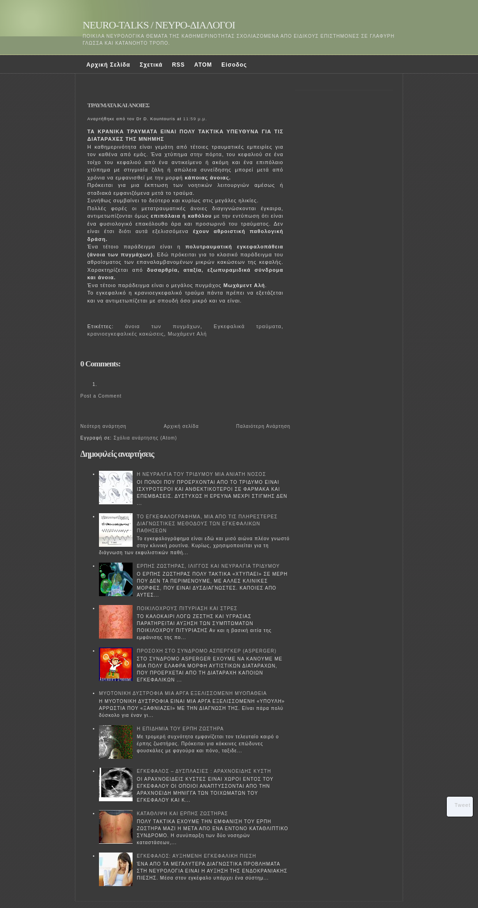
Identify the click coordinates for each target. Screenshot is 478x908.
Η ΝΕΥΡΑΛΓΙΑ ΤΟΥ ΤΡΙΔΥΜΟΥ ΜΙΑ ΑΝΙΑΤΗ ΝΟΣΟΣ (201, 474)
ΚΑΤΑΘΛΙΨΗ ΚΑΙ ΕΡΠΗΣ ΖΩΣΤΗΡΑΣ (182, 813)
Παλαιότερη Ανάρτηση (263, 426)
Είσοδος (234, 65)
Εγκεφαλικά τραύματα (247, 326)
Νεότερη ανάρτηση (103, 426)
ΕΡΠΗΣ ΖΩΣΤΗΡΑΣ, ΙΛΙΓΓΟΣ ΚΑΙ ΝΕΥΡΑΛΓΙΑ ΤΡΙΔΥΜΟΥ (208, 566)
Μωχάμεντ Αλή (187, 334)
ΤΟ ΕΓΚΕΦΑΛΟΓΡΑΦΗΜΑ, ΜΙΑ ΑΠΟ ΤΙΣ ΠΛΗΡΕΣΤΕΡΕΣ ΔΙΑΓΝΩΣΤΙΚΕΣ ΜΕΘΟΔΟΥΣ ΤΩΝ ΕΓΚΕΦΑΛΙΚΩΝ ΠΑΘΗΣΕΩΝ (207, 523)
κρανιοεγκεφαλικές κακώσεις (125, 334)
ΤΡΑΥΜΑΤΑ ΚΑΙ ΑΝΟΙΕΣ (118, 105)
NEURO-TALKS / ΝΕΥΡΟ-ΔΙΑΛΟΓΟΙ (159, 25)
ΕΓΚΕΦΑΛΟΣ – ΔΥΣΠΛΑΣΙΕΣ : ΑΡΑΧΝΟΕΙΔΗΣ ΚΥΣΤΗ (204, 771)
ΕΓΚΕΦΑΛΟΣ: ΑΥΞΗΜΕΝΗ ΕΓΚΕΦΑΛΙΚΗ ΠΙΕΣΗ (196, 856)
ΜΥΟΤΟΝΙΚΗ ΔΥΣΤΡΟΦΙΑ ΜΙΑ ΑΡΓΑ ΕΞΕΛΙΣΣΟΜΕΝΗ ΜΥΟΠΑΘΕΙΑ (183, 693)
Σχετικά (151, 65)
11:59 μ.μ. (195, 119)
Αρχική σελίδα (181, 426)
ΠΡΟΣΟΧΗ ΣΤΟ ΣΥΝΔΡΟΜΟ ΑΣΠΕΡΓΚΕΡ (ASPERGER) (206, 650)
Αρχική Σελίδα (108, 65)
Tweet (463, 805)
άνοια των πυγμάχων (162, 326)
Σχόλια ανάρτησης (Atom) (145, 437)
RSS (178, 65)
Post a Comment (100, 396)
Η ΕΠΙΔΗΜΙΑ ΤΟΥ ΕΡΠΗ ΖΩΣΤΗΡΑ (180, 728)
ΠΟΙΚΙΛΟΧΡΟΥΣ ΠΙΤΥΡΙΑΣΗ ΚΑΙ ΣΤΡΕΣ (187, 608)
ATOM (203, 65)
